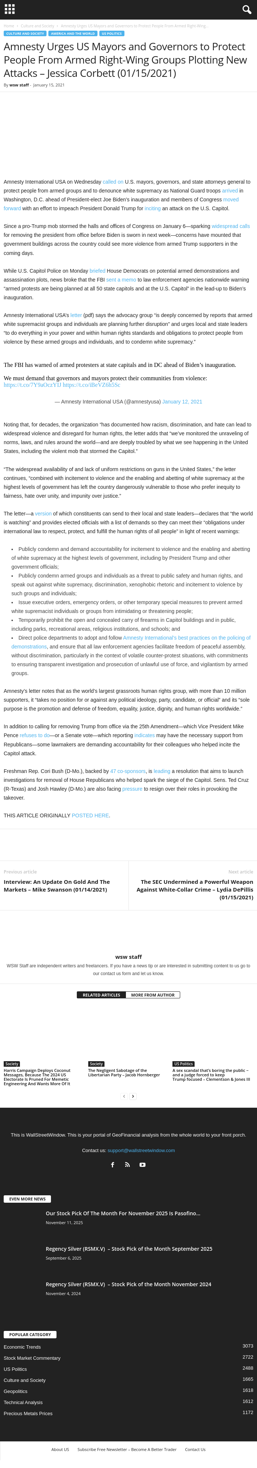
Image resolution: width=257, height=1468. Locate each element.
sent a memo (121, 280)
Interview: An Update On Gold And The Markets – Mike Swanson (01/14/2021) (57, 885)
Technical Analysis (23, 1402)
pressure (132, 789)
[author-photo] (128, 932)
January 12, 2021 (182, 402)
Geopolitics (15, 1391)
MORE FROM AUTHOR (152, 995)
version (43, 514)
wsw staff (19, 85)
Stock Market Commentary (32, 1358)
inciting (153, 208)
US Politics (112, 33)
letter (76, 315)
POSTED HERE (90, 815)
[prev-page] (124, 1096)
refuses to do (35, 735)
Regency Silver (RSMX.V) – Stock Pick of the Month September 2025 (129, 1248)
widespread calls (231, 226)
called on (113, 182)
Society (12, 1063)
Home (9, 25)
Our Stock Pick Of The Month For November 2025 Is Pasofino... (123, 1213)
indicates (144, 735)
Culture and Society (37, 25)
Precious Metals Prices (28, 1413)
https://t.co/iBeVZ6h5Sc (91, 385)
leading (162, 771)
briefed (98, 271)
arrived (230, 191)
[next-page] (133, 1096)
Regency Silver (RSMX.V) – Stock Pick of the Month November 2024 (128, 1284)
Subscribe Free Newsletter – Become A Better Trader (127, 1449)
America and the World (73, 33)
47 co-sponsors (128, 771)
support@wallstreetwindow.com (141, 1150)
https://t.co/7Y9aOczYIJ (32, 385)
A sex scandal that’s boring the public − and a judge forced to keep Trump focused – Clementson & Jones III (211, 1074)
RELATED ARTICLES (101, 995)
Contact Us (195, 1449)
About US (60, 1449)
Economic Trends (22, 1347)
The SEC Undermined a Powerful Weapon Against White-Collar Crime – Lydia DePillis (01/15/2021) (195, 889)
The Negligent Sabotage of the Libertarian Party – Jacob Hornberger (124, 1072)
